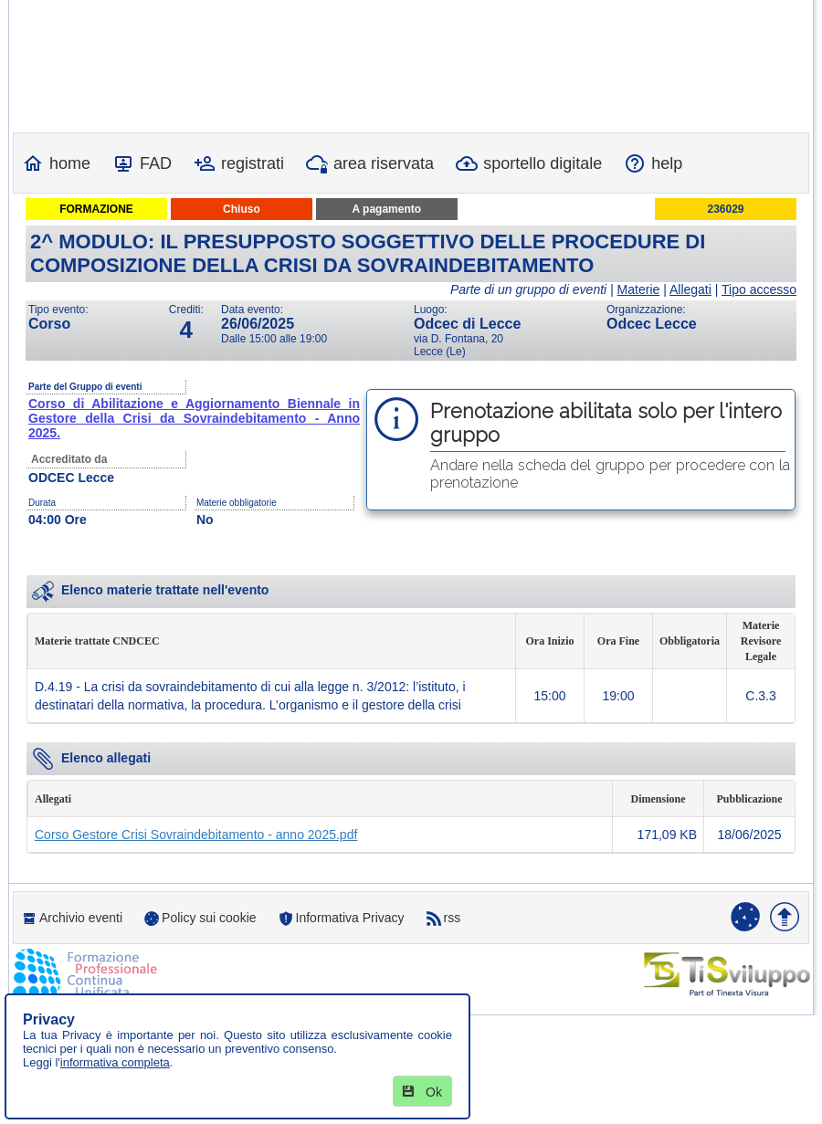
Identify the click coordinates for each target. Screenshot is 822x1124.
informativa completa (115, 1062)
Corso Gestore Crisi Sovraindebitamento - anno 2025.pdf (196, 834)
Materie (638, 289)
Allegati (690, 289)
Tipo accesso (759, 289)
